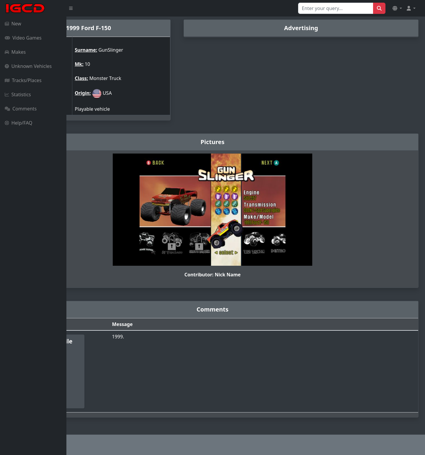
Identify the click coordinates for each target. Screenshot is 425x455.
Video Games (23, 38)
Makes (15, 52)
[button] (397, 8)
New (13, 23)
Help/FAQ (18, 123)
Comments (21, 108)
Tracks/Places (23, 80)
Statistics (18, 94)
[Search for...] (335, 8)
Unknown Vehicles (28, 66)
